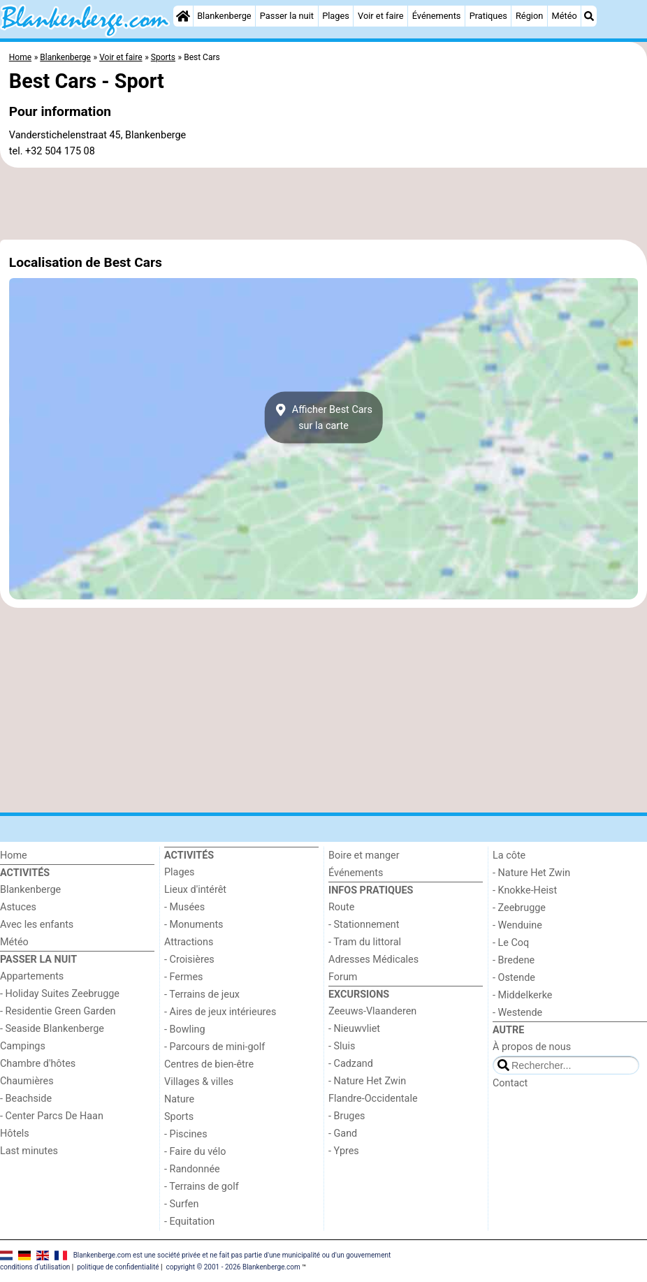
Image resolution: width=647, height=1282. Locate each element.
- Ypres (343, 1151)
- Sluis (341, 1046)
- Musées (184, 907)
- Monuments (194, 925)
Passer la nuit (287, 15)
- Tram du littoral (364, 942)
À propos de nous (532, 1047)
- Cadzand (350, 1064)
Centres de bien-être (209, 1064)
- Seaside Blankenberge (52, 1029)
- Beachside (26, 1099)
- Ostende (514, 978)
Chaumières (27, 1081)
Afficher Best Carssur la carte (323, 418)
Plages (335, 15)
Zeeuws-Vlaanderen (372, 1011)
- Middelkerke (522, 995)
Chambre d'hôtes (37, 1064)
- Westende (517, 1013)
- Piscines (186, 1134)
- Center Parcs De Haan (51, 1116)
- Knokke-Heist (525, 890)
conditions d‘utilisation (35, 1267)
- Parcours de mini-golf (214, 1047)
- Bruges (346, 1116)
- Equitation (189, 1222)
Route (341, 907)
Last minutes (29, 1151)
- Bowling (184, 1029)
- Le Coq (511, 943)
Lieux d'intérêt (195, 890)
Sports (179, 1117)
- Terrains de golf (201, 1187)
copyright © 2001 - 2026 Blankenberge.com (233, 1267)
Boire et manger (364, 855)
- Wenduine (517, 925)
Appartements (32, 976)
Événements (436, 15)
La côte (509, 855)
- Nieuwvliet (354, 1029)
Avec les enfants (36, 925)
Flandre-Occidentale (373, 1099)
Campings (22, 1046)
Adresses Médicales (373, 960)
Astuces (18, 907)
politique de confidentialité (118, 1267)
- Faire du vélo (195, 1152)
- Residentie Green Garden (57, 1011)
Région (529, 15)
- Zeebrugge (519, 908)
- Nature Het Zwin (367, 1081)
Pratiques (488, 15)
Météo (564, 15)
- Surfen (181, 1204)
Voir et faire (380, 15)
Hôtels (14, 1133)
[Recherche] (589, 16)
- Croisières (189, 960)
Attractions (188, 942)
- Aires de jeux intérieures (220, 1012)
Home (13, 855)
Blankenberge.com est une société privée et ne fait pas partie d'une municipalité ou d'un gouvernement (232, 1255)
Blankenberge (224, 15)
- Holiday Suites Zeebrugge (59, 994)
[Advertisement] (323, 204)
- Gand (342, 1133)
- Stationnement (363, 925)
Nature (179, 1099)
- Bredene (514, 960)
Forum (342, 977)
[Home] (183, 16)
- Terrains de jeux (202, 994)
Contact (510, 1083)
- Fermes (183, 977)
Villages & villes (198, 1082)
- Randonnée (192, 1169)
